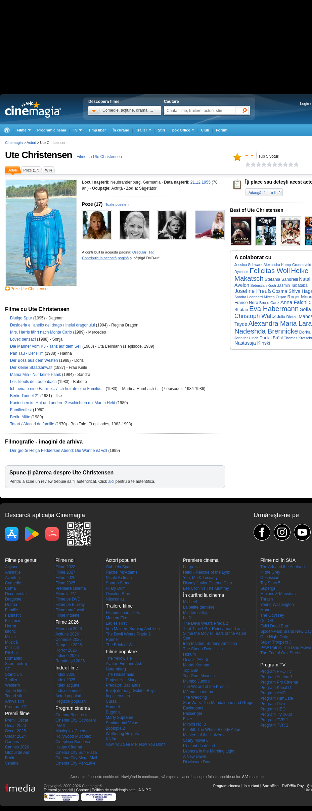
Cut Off (266, 620)
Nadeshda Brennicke (266, 331)
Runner (112, 639)
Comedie (13, 583)
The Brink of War (121, 645)
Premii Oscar (16, 720)
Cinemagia (14, 143)
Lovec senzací (23, 339)
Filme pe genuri (21, 560)
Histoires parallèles (123, 612)
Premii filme (17, 713)
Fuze (187, 719)
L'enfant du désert (199, 745)
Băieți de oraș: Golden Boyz (131, 690)
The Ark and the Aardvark (283, 567)
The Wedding (195, 697)
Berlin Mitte (20, 417)
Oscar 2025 (15, 731)
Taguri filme (15, 690)
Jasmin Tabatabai (292, 285)
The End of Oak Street (280, 653)
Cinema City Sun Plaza (76, 752)
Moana (266, 610)
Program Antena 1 (276, 676)
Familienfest (21, 410)
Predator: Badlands (123, 685)
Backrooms (193, 708)
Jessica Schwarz (248, 265)
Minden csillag (196, 612)
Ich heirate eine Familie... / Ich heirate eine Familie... (58, 388)
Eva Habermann (274, 308)
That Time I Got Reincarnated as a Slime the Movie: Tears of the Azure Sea (215, 633)
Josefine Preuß (252, 291)
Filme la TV (65, 593)
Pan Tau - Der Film (27, 353)
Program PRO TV (276, 671)
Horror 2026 (66, 650)
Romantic (13, 658)
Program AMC (272, 693)
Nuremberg (116, 669)
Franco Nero (246, 302)
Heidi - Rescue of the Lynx (206, 572)
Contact (82, 790)
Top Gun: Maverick (200, 675)
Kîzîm (111, 739)
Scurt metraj (16, 663)
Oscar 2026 (15, 725)
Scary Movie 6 (196, 740)
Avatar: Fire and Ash (124, 663)
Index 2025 (65, 680)
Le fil (187, 618)
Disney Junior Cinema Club (207, 583)
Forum (221, 130)
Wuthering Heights (122, 733)
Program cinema (51, 130)
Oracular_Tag (143, 252)
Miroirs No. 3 (194, 724)
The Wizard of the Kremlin (206, 686)
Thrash (266, 599)
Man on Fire (116, 618)
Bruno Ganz (269, 303)
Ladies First (116, 623)
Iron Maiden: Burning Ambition (133, 628)
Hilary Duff (115, 588)
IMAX (60, 725)
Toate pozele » (117, 204)
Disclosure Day (196, 762)
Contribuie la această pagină (105, 258)
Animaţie (13, 572)
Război (11, 653)
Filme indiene (67, 615)
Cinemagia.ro (33, 109)
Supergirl (268, 588)
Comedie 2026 (68, 639)
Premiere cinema (70, 588)
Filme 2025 (65, 583)
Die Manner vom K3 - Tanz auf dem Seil (46, 346)
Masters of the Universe (204, 735)
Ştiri (161, 130)
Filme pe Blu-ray (70, 604)
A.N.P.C (144, 790)
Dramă (11, 604)
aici (111, 481)
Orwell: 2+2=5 (195, 659)
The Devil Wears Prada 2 (128, 634)
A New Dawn (194, 756)
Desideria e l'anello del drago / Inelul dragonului (52, 325)
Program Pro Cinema (279, 682)
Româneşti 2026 (70, 661)
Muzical (12, 647)
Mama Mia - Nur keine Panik (36, 374)
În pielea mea (118, 696)
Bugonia (113, 712)
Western (12, 685)
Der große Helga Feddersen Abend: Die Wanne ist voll (59, 450)
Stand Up (13, 674)
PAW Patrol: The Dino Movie (285, 647)
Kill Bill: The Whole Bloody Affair (211, 729)
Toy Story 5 (270, 583)
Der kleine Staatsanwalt (31, 367)
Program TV (16, 706)
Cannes (12, 741)
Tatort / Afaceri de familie (32, 424)
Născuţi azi (116, 599)
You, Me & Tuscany (200, 577)
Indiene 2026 (67, 655)
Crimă (10, 588)
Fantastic (13, 615)
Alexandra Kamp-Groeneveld (287, 265)
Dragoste (13, 599)
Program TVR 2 (274, 725)
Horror (10, 626)
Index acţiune (67, 685)
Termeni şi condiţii (58, 790)
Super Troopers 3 (276, 642)
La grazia (191, 567)
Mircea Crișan (275, 297)
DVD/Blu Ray (293, 786)
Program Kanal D (275, 687)
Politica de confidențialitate (113, 790)
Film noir (12, 620)
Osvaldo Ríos (118, 593)
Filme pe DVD (68, 599)
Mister (10, 636)
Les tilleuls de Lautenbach (34, 381)
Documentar (16, 593)
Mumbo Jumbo (196, 681)
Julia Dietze (287, 316)
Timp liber (97, 130)
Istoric (10, 631)
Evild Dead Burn (274, 626)
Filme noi (65, 560)
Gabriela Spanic (120, 567)
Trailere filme (119, 606)
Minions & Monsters (278, 593)
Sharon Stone (118, 583)
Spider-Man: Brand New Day (286, 631)
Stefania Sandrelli (281, 279)
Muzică (11, 642)
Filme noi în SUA (278, 560)
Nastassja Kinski (252, 343)
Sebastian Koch (263, 285)
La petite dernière (198, 607)
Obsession (269, 577)
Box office (270, 786)
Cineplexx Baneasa (72, 741)
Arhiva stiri (14, 701)
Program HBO (272, 709)
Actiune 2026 (67, 634)
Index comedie (68, 690)
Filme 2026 (65, 577)
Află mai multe (254, 777)
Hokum (189, 654)
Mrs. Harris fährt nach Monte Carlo (41, 332)
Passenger (192, 713)
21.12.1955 (200, 182)
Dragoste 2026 (68, 645)
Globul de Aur (17, 752)
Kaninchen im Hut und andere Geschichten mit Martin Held (63, 402)
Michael (190, 602)
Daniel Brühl (271, 337)
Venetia (11, 763)
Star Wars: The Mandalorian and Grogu (218, 702)
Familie (11, 610)
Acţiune (11, 567)
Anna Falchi (293, 302)
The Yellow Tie (119, 658)
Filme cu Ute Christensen (99, 156)
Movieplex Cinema (72, 731)
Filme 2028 (65, 567)
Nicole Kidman (119, 577)
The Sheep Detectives (203, 649)
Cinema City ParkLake (75, 763)
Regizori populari (70, 701)
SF (7, 669)
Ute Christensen (38, 155)
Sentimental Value (122, 723)
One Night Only (274, 636)
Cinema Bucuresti (71, 714)
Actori (31, 143)
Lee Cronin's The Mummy (206, 588)
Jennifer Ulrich (246, 338)
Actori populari (68, 696)
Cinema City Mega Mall (76, 758)
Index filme (66, 667)
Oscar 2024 (15, 736)
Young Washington (277, 604)
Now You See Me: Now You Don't (135, 744)
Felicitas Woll (270, 270)
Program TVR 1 (274, 720)
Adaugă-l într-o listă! (265, 193)
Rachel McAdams (121, 572)
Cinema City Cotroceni (75, 720)
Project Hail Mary (121, 680)
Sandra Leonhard (248, 297)
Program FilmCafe (276, 698)
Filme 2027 (65, 572)
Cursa (111, 701)
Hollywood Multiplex (73, 736)
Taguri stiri (14, 696)
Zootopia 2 (115, 728)
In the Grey (270, 572)
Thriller (11, 680)
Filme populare (121, 651)
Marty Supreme (119, 717)
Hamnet (113, 706)
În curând (121, 130)
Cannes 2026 (17, 747)
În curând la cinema (203, 595)
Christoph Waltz (255, 316)
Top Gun (190, 670)
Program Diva (272, 703)
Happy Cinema (68, 747)
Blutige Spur (21, 318)
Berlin (10, 758)
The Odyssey (272, 615)
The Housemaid (120, 674)
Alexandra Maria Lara (280, 323)
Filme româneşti (69, 610)
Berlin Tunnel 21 (25, 395)
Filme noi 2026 (68, 628)
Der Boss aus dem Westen (34, 360)
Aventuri (12, 577)
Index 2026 (65, 674)
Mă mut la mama (198, 692)
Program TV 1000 (276, 714)
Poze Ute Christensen (30, 288)
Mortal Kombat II (198, 665)
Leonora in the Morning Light (208, 751)
